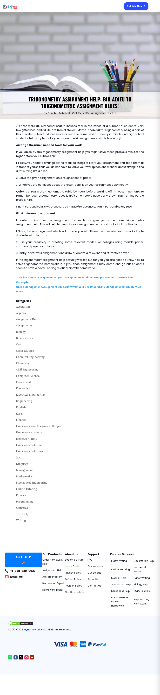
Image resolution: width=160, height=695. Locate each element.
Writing (21, 520)
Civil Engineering (27, 369)
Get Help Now (136, 6)
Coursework (24, 382)
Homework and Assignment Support (39, 426)
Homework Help (26, 438)
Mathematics (24, 476)
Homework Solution (29, 445)
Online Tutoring (26, 489)
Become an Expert (53, 583)
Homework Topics (53, 589)
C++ (18, 344)
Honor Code (72, 566)
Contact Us (94, 585)
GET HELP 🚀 (23, 559)
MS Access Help (120, 591)
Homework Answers (29, 432)
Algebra (21, 313)
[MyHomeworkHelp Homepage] (16, 6)
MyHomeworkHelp (35, 629)
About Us (93, 579)
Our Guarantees (74, 592)
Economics (23, 388)
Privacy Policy (73, 572)
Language (22, 463)
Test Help (22, 514)
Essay (19, 413)
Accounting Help (121, 584)
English (21, 407)
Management (24, 470)
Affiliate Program (52, 577)
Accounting (23, 306)
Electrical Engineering (30, 394)
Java (18, 457)
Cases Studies (25, 350)
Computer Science (28, 375)
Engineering (24, 401)
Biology (21, 331)
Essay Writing (119, 561)
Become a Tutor (74, 559)
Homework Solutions (29, 451)
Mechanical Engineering (31, 482)
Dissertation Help (144, 561)
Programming (25, 501)
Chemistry (23, 363)
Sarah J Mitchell (59, 113)
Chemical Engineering (30, 357)
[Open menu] (153, 6)
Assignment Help (103, 113)
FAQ (90, 559)
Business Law (25, 338)
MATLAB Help (118, 578)
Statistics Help (142, 591)
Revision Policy (73, 585)
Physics (21, 495)
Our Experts (94, 572)
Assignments (24, 325)
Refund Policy (73, 579)
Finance (21, 419)
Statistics (22, 508)
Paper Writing (142, 578)
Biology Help (141, 584)
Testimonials (95, 566)
